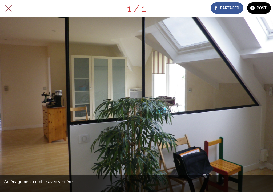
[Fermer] (8, 8)
